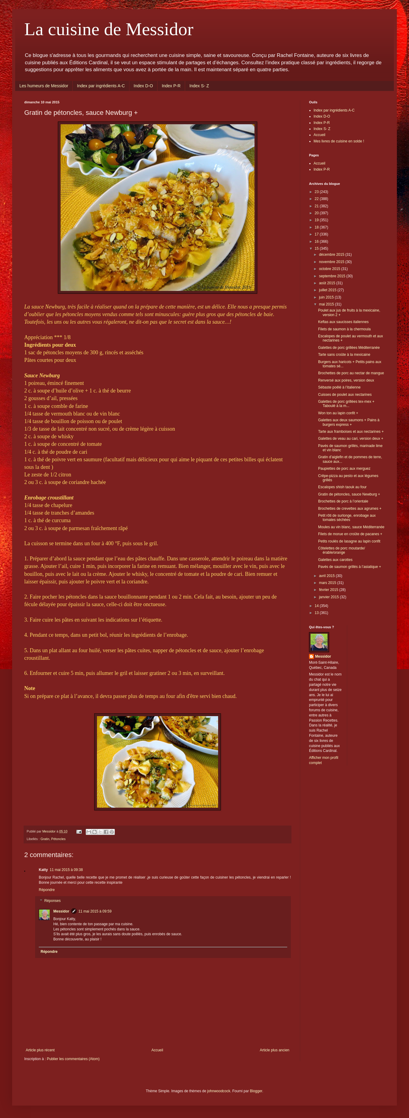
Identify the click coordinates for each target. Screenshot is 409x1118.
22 (317, 199)
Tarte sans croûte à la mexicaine (344, 354)
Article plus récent (40, 1050)
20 (317, 213)
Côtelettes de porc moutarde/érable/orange (341, 550)
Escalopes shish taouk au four (342, 487)
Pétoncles (58, 839)
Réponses (52, 901)
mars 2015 (328, 583)
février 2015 (329, 590)
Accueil (157, 1050)
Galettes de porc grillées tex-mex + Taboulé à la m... (346, 403)
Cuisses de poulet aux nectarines (345, 394)
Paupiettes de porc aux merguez (344, 468)
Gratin (45, 839)
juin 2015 (327, 297)
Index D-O (143, 85)
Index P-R (171, 85)
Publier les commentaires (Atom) (73, 1059)
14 (317, 606)
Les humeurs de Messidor (43, 85)
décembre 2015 (332, 254)
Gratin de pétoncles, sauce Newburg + (349, 494)
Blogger (256, 1091)
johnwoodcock (218, 1091)
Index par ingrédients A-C (101, 85)
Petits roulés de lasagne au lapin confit (349, 541)
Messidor (61, 911)
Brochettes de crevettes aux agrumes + (349, 508)
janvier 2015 (329, 597)
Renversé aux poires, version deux (346, 380)
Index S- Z (199, 85)
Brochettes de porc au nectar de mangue (351, 373)
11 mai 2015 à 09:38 (66, 870)
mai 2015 (327, 304)
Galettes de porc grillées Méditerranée (349, 347)
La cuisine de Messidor (108, 29)
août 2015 (327, 283)
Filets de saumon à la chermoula (344, 329)
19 (317, 220)
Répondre (47, 890)
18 (317, 227)
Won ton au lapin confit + (338, 413)
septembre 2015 (332, 276)
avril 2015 (327, 576)
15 (317, 248)
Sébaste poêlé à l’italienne (339, 387)
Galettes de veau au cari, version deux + (350, 438)
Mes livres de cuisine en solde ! (339, 141)
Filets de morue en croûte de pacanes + (350, 534)
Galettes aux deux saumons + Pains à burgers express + (348, 422)
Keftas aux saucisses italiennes (343, 322)
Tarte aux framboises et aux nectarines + (351, 431)
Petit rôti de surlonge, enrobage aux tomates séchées (347, 517)
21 (317, 206)
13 (317, 613)
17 (317, 234)
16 (317, 241)
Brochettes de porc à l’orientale (343, 501)
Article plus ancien (274, 1050)
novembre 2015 (332, 262)
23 (317, 192)
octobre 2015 (330, 269)
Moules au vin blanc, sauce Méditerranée (351, 527)
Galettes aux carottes (335, 560)
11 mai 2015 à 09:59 (94, 911)
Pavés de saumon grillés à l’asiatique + (349, 567)
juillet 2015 (328, 290)
